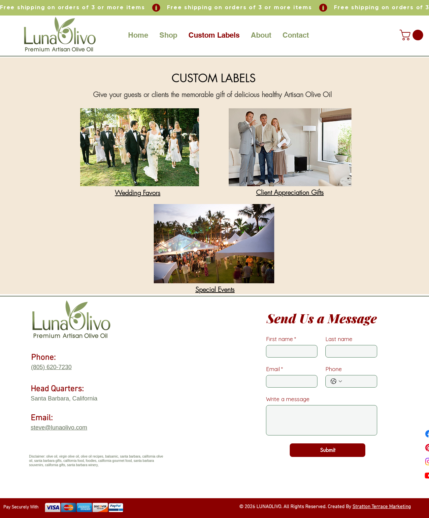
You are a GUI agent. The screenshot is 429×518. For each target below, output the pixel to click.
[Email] (289, 381)
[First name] (289, 351)
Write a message (288, 399)
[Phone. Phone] (358, 381)
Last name (338, 338)
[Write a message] (321, 420)
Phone (333, 368)
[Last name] (349, 351)
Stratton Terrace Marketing (381, 507)
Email (274, 368)
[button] (168, 35)
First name (281, 338)
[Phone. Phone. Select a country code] (336, 381)
